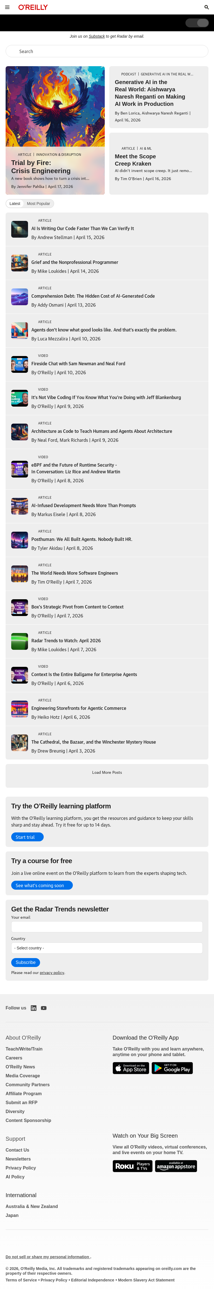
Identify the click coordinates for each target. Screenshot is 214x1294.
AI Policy (15, 1176)
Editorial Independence (92, 1280)
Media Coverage (23, 1075)
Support (15, 1139)
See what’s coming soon (40, 885)
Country (18, 938)
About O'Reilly (23, 1038)
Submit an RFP (22, 1102)
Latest (15, 203)
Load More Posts (107, 772)
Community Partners (28, 1084)
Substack (97, 36)
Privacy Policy (21, 1168)
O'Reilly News (20, 1066)
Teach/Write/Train (24, 1049)
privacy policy (52, 972)
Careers (14, 1058)
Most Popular (38, 203)
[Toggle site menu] (7, 7)
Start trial (25, 837)
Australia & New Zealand (32, 1206)
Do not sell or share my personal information (48, 1257)
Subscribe (26, 962)
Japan (12, 1215)
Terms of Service (21, 1280)
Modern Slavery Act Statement (146, 1280)
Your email (20, 917)
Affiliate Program (24, 1093)
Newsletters (18, 1159)
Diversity (15, 1111)
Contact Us (17, 1150)
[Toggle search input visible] (206, 7)
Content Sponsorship (28, 1120)
